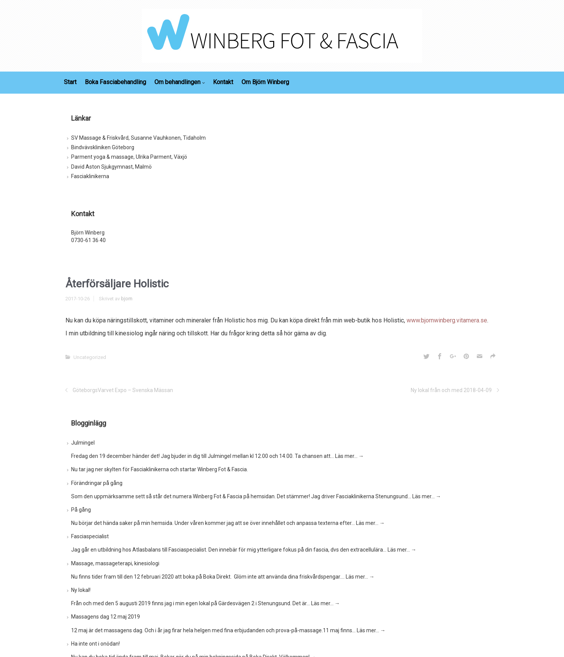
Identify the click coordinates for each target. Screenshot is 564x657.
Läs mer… (349, 456)
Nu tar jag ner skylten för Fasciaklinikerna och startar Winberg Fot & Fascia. (159, 469)
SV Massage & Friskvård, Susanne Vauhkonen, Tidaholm (138, 138)
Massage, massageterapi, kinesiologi (115, 563)
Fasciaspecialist (90, 536)
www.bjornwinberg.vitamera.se (447, 320)
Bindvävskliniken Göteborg (102, 147)
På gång (81, 510)
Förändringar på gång (96, 483)
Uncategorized (89, 357)
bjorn (126, 298)
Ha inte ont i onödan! (95, 644)
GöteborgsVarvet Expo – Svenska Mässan (123, 390)
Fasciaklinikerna (90, 176)
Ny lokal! (81, 590)
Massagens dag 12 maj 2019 (105, 617)
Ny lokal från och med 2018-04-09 (451, 390)
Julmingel (83, 443)
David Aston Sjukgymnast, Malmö (111, 167)
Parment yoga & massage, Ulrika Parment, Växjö (129, 157)
